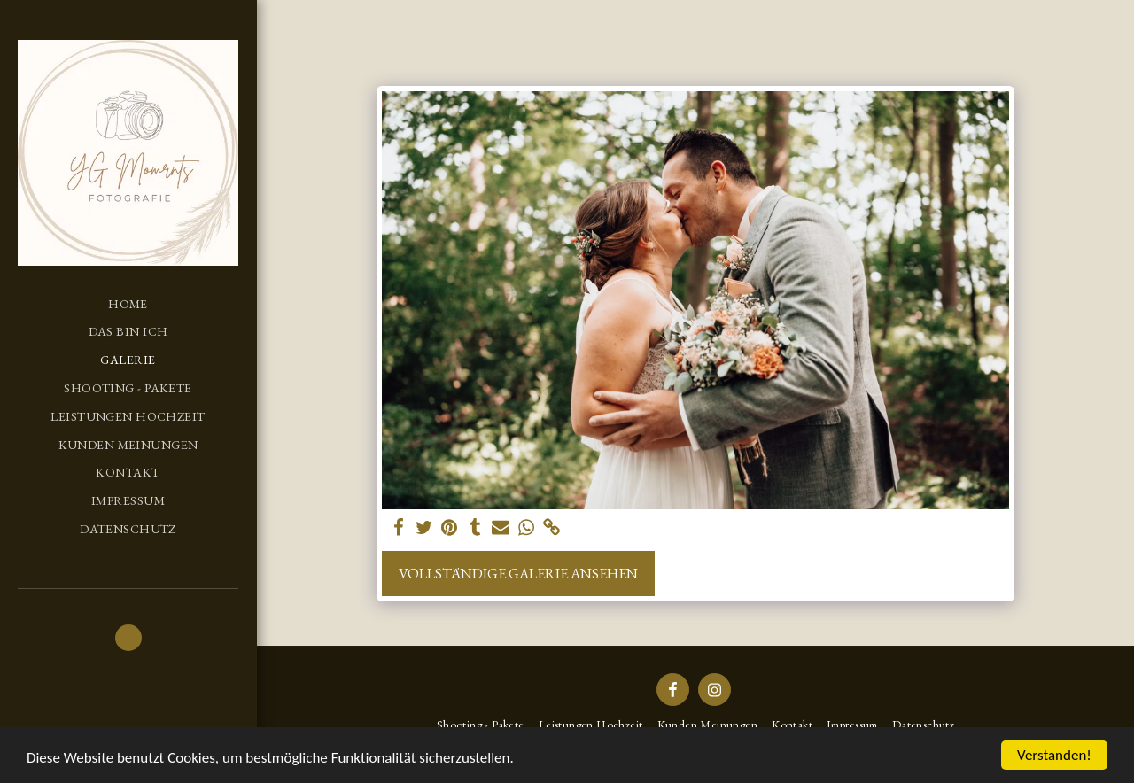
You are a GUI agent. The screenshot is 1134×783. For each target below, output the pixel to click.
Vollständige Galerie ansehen (518, 573)
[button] (128, 637)
